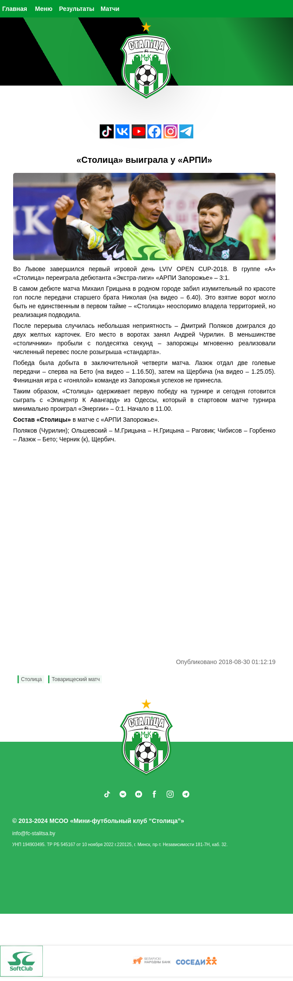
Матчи (110, 8)
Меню (43, 8)
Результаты (76, 8)
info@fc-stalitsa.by (33, 833)
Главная (14, 8)
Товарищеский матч (76, 679)
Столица (31, 679)
